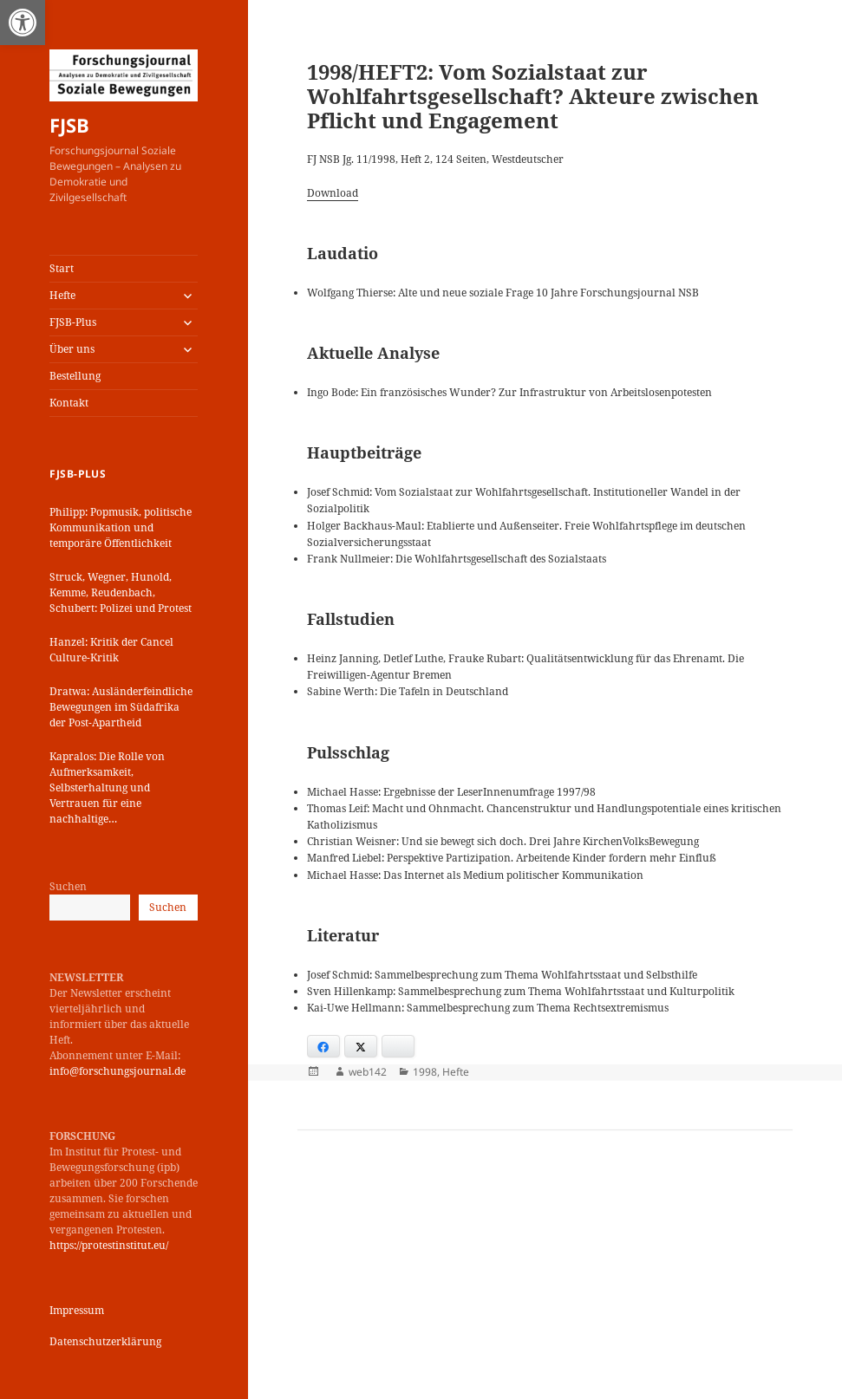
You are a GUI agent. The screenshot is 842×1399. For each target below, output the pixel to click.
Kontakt (68, 402)
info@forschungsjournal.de (117, 1071)
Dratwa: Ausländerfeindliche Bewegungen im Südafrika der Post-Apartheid (121, 707)
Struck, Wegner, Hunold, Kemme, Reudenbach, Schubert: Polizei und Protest (120, 592)
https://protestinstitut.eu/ (108, 1245)
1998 (425, 1071)
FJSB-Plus (72, 322)
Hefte (62, 295)
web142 (368, 1071)
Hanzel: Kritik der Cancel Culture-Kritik (111, 649)
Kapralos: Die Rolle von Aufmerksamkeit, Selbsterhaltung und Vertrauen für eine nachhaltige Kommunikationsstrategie (113, 788)
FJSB (69, 125)
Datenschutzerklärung (105, 1341)
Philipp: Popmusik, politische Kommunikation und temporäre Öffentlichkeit (120, 527)
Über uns (72, 349)
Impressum (76, 1310)
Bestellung (75, 375)
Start (61, 268)
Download (332, 192)
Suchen (68, 886)
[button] (22, 22)
